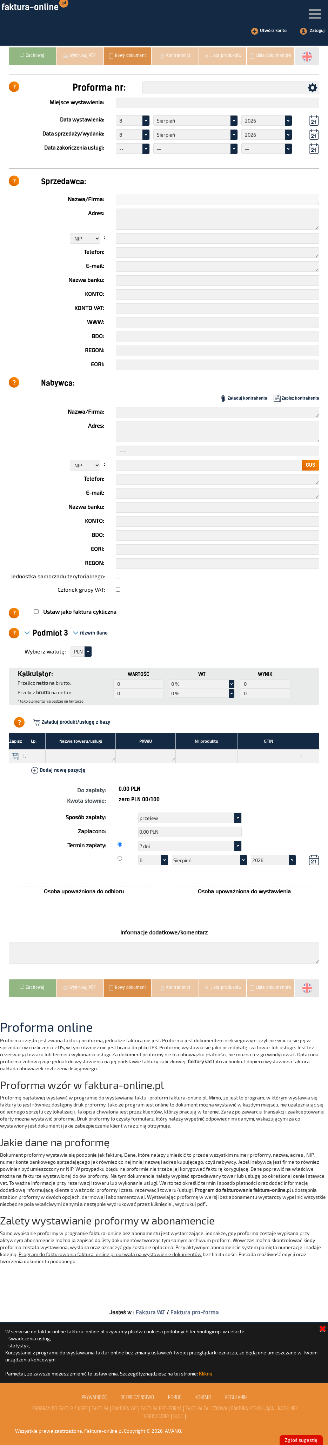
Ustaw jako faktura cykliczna (79, 611)
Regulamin (236, 1397)
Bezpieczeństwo (137, 1397)
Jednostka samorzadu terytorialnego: (58, 576)
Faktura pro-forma (194, 1312)
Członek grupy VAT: (81, 589)
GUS (310, 465)
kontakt (203, 1397)
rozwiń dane (90, 633)
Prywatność (94, 1397)
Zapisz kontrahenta (296, 398)
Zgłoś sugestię (301, 1440)
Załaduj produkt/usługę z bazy (71, 722)
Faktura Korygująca (252, 1409)
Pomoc (174, 1397)
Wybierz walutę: (45, 651)
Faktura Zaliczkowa (206, 1409)
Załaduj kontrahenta (243, 398)
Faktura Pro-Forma (161, 1409)
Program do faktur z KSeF (60, 1409)
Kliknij (205, 1374)
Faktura (100, 1409)
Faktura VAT (151, 1312)
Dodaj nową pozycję (58, 770)
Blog (178, 1416)
